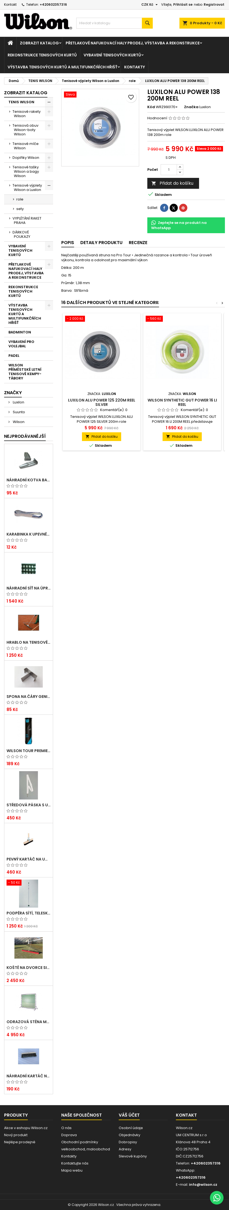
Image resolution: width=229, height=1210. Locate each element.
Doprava (69, 1135)
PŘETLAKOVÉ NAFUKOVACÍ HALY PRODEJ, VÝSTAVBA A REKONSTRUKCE (133, 43)
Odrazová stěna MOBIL (29, 1022)
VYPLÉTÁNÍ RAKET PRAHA (27, 220)
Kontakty (134, 67)
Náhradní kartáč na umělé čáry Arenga (29, 1076)
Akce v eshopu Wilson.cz (26, 1127)
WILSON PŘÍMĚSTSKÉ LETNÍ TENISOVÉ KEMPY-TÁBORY (24, 372)
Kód (151, 107)
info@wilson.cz (203, 1184)
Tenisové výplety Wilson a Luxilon (27, 187)
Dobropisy (128, 1142)
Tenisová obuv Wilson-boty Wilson (25, 130)
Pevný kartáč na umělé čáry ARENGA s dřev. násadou (29, 859)
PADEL (13, 355)
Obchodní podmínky (79, 1142)
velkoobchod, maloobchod (85, 1149)
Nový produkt (16, 1135)
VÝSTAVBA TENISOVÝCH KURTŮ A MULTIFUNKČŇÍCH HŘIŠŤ (62, 67)
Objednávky (129, 1135)
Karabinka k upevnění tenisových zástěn (29, 534)
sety (20, 208)
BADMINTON (19, 332)
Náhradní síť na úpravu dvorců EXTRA (29, 588)
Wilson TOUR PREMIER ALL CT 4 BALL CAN (29, 751)
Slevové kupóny (133, 1156)
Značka (191, 107)
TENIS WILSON (21, 102)
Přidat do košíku (172, 183)
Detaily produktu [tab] (101, 242)
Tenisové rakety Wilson (27, 113)
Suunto (18, 412)
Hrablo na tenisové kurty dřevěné (29, 642)
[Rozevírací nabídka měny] (150, 4)
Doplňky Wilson (26, 157)
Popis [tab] (67, 242)
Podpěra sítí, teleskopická (29, 913)
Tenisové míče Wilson (26, 146)
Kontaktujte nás (74, 1163)
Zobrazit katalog (39, 43)
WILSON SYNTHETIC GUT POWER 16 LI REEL (182, 402)
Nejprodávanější (25, 436)
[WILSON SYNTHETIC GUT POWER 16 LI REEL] (182, 319)
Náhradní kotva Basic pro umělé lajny (29, 480)
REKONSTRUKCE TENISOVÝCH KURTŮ (42, 55)
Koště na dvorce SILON (29, 967)
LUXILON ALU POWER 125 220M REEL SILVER (101, 402)
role (19, 199)
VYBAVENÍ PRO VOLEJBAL (21, 344)
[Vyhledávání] (114, 23)
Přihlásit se (183, 4)
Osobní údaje (131, 1127)
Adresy (125, 1149)
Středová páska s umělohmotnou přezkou (29, 805)
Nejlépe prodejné (19, 1142)
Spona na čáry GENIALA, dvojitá (29, 696)
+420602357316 (53, 4)
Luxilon (18, 402)
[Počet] (169, 169)
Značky (13, 393)
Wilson (18, 421)
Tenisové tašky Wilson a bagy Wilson (26, 171)
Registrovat (214, 4)
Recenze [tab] (138, 242)
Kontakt (10, 4)
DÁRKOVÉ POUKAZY (21, 234)
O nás (66, 1127)
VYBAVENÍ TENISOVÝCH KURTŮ (112, 55)
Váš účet (129, 1115)
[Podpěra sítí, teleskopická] (29, 883)
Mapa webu (72, 1170)
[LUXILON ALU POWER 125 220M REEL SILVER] (101, 319)
